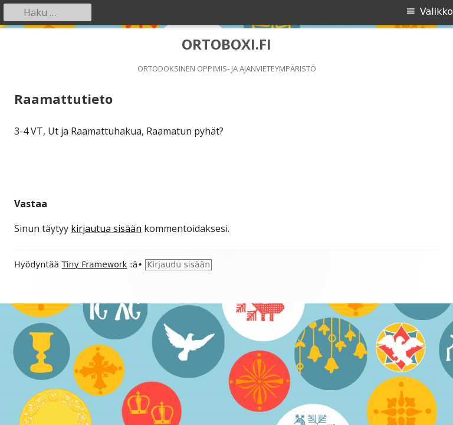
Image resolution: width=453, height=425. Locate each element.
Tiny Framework (94, 264)
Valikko (436, 11)
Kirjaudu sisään (178, 264)
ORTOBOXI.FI (226, 44)
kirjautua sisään (106, 228)
